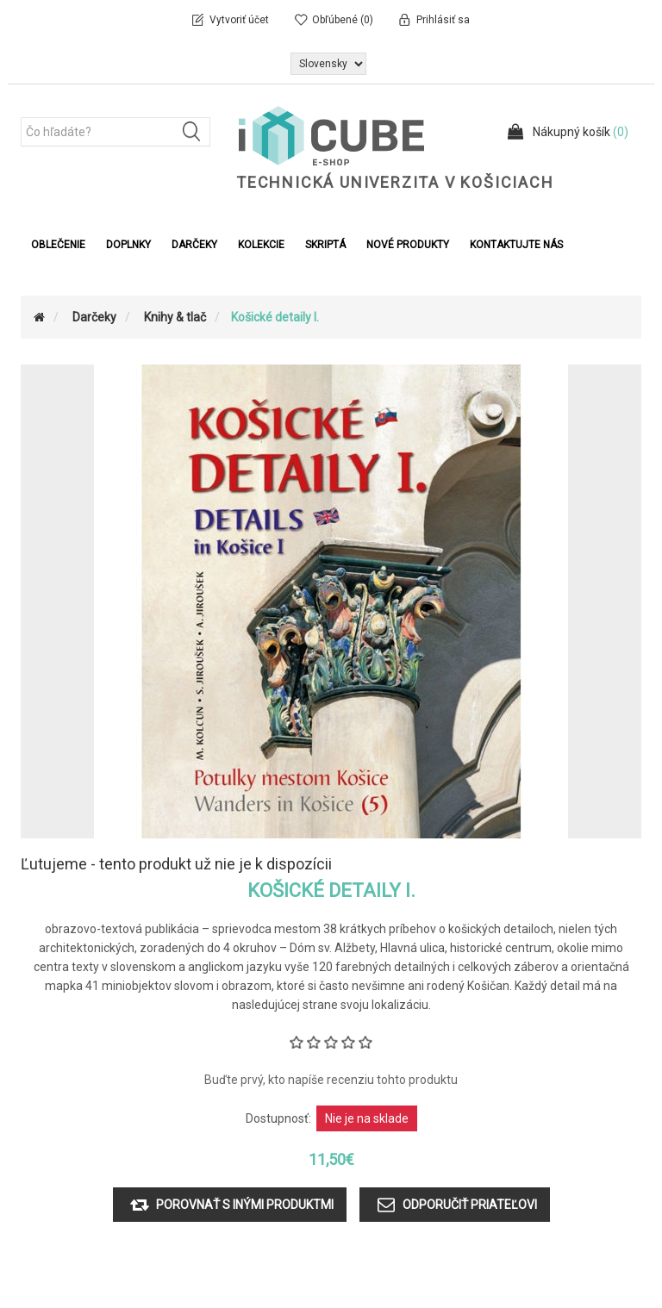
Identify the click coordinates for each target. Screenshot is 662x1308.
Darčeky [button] (194, 245)
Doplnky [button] (128, 245)
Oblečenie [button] (58, 245)
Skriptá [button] (325, 245)
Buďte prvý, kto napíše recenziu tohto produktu (331, 1080)
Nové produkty (407, 245)
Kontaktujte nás (516, 245)
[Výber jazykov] (328, 64)
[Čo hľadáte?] (115, 131)
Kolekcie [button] (261, 245)
